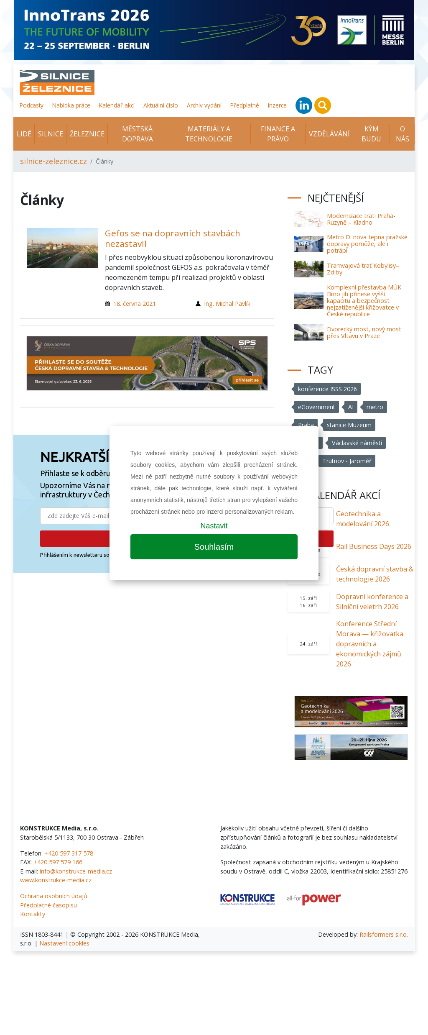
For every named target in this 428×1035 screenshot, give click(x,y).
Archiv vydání (204, 105)
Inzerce (277, 105)
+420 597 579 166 (57, 862)
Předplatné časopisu (48, 905)
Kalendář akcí (117, 105)
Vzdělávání (329, 133)
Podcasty (31, 105)
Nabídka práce (71, 105)
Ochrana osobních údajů (53, 896)
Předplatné (244, 105)
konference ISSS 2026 (327, 389)
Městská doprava (137, 133)
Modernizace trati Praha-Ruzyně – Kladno (361, 219)
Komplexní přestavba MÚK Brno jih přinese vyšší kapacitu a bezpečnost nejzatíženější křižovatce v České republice (364, 300)
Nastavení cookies (64, 943)
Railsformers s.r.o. (383, 934)
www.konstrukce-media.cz (56, 880)
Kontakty (32, 914)
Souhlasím (214, 546)
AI (351, 407)
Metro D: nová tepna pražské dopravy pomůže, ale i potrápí (367, 243)
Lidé (24, 133)
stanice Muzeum (349, 425)
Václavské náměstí (357, 443)
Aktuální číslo (160, 105)
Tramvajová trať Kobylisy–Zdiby (363, 268)
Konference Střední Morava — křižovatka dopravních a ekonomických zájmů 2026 (369, 644)
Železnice (87, 133)
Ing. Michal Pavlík (227, 303)
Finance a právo (278, 133)
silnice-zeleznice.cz (53, 161)
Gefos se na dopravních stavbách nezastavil (172, 238)
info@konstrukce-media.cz (76, 871)
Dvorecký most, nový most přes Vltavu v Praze (364, 332)
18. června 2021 (134, 303)
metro (375, 407)
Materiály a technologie (208, 133)
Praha (306, 425)
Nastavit (213, 526)
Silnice (50, 133)
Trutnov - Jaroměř (347, 461)
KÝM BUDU (371, 133)
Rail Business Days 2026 (373, 546)
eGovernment (317, 407)
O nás (402, 133)
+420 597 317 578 (68, 853)
